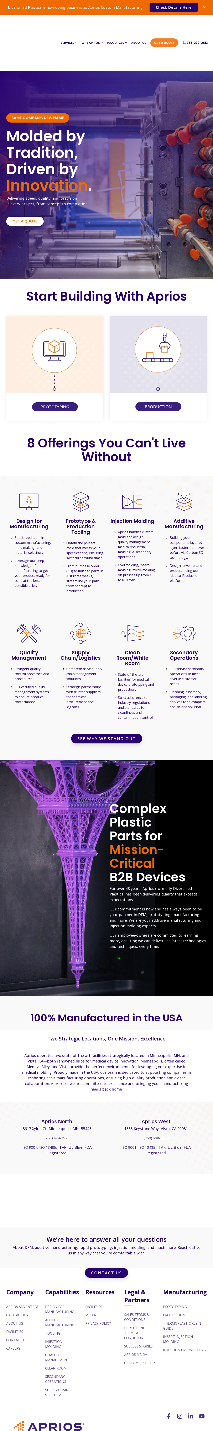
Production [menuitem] (174, 1279)
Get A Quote (164, 25)
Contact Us (106, 1236)
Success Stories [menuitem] (138, 1310)
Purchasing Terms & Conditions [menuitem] (135, 1297)
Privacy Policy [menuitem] (98, 1287)
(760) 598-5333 (156, 1101)
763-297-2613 (153, 1428)
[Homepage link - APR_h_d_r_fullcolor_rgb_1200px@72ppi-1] (47, 1404)
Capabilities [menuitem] (17, 1279)
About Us (138, 25)
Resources (117, 25)
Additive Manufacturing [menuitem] (59, 1286)
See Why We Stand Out (106, 702)
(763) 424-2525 (57, 1101)
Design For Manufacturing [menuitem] (59, 1273)
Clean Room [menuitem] (56, 1332)
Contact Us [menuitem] (16, 1304)
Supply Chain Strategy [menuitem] (57, 1356)
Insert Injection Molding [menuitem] (178, 1303)
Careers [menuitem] (13, 1312)
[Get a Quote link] (25, 185)
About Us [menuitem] (14, 1287)
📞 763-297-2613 (195, 25)
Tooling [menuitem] (52, 1297)
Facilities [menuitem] (14, 1295)
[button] (169, 1381)
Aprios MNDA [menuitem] (135, 1318)
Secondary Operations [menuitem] (55, 1343)
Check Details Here (174, 7)
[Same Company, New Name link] (37, 82)
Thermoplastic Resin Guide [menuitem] (182, 1290)
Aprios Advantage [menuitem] (22, 1270)
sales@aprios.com (117, 1428)
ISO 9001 (29, 1111)
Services (69, 25)
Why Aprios (92, 25)
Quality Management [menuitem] (57, 1321)
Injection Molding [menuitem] (54, 1308)
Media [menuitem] (90, 1279)
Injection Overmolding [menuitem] (184, 1314)
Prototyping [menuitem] (175, 1270)
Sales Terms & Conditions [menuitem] (137, 1281)
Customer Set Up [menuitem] (139, 1326)
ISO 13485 (48, 1111)
